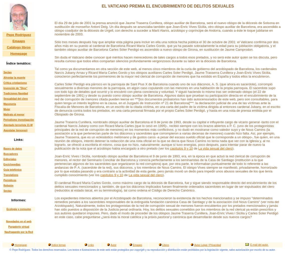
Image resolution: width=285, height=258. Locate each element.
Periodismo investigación (19, 119)
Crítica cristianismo (15, 83)
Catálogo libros (19, 47)
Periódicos (10, 180)
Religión (8, 185)
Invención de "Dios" (15, 88)
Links (91, 245)
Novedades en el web (18, 221)
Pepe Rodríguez (18, 35)
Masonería (10, 104)
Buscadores (11, 154)
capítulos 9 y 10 (181, 148)
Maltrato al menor (14, 114)
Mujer (7, 109)
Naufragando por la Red (19, 232)
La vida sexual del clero (215, 148)
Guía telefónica (13, 169)
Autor (113, 245)
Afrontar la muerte (14, 77)
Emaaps (19, 41)
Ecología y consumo (19, 209)
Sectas (8, 72)
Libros (165, 245)
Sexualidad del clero (16, 98)
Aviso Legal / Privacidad (207, 245)
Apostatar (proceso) (15, 130)
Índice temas (58, 245)
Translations (11, 175)
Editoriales (10, 159)
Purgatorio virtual (18, 226)
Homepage (18, 53)
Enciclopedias (12, 164)
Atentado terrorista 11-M (18, 125)
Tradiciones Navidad (16, 93)
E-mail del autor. (259, 244)
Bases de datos (13, 148)
